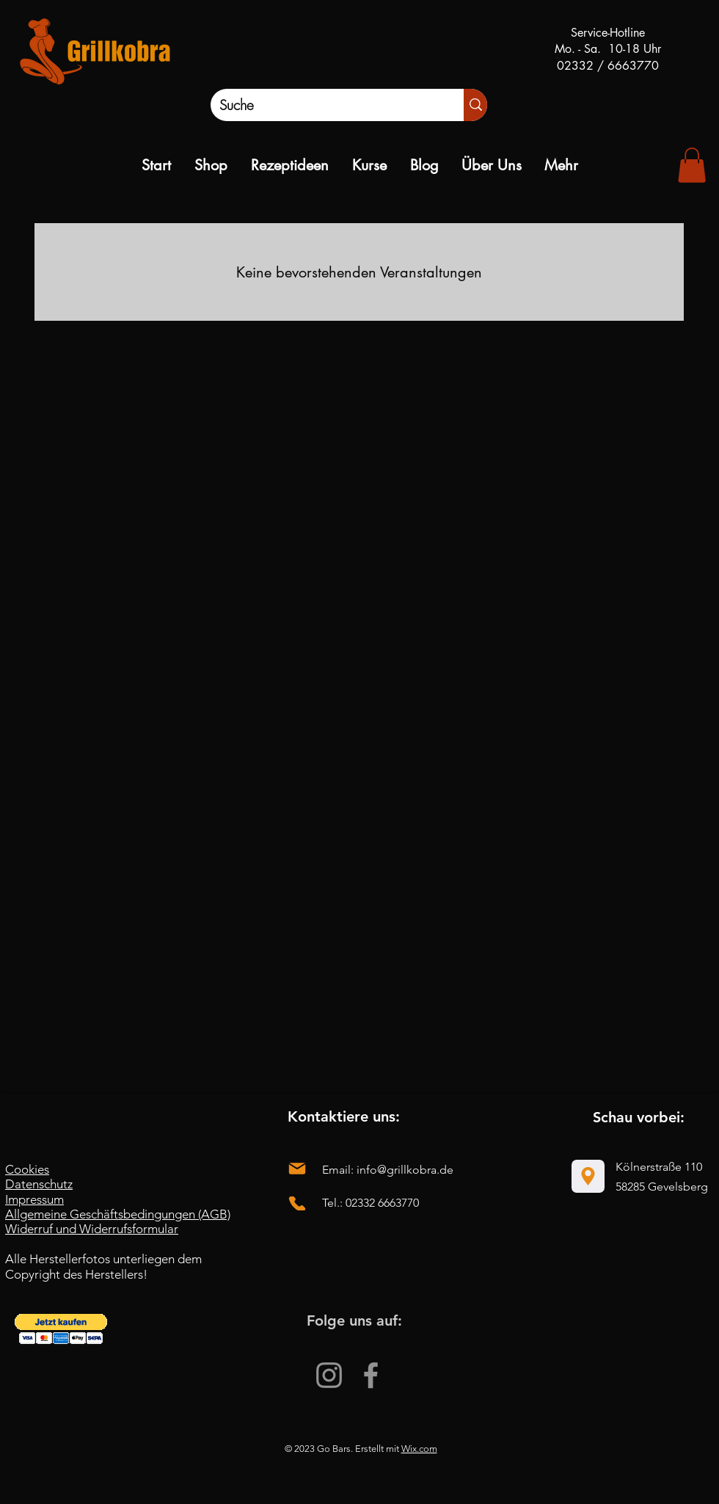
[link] (692, 165)
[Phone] (297, 1203)
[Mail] (297, 1169)
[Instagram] (329, 1375)
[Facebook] (371, 1375)
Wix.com (419, 1448)
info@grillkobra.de (405, 1170)
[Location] (588, 1176)
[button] (61, 1329)
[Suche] (322, 105)
